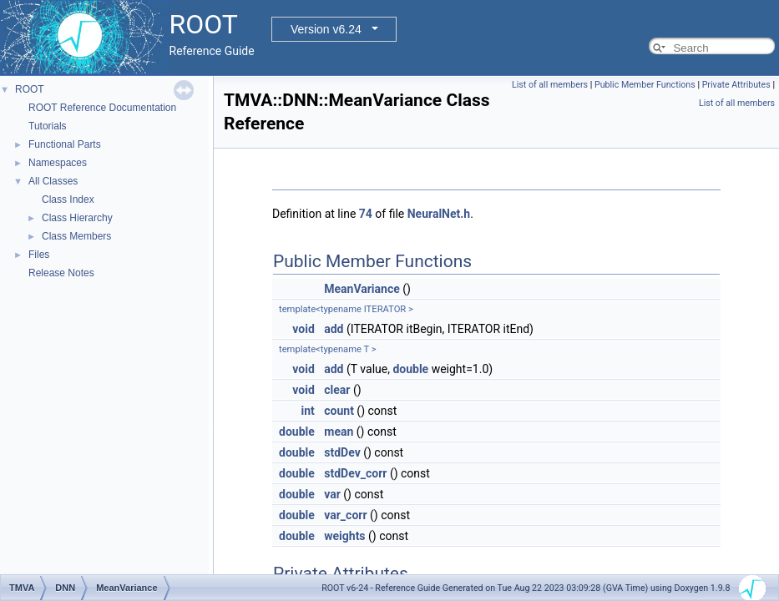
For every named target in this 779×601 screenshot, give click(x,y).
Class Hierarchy (77, 218)
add (333, 329)
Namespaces (57, 163)
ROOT (29, 89)
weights (344, 536)
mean (338, 431)
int (307, 410)
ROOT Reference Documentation (102, 108)
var (332, 494)
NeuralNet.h (438, 213)
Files (38, 254)
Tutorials (47, 126)
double (410, 369)
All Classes (53, 181)
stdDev (342, 452)
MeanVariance (362, 288)
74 (365, 213)
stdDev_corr (355, 473)
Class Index (68, 199)
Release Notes (61, 273)
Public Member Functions (645, 84)
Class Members (76, 236)
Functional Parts (64, 144)
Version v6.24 (326, 29)
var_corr (345, 515)
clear (337, 389)
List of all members (550, 84)
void (303, 329)
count (339, 410)
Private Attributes (736, 84)
